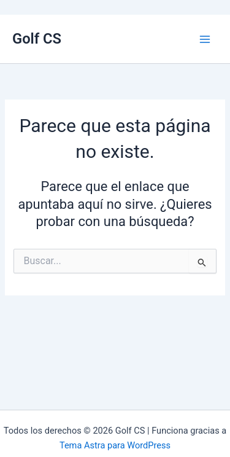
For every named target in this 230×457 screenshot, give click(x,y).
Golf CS (36, 38)
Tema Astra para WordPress (115, 445)
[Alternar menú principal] (205, 39)
